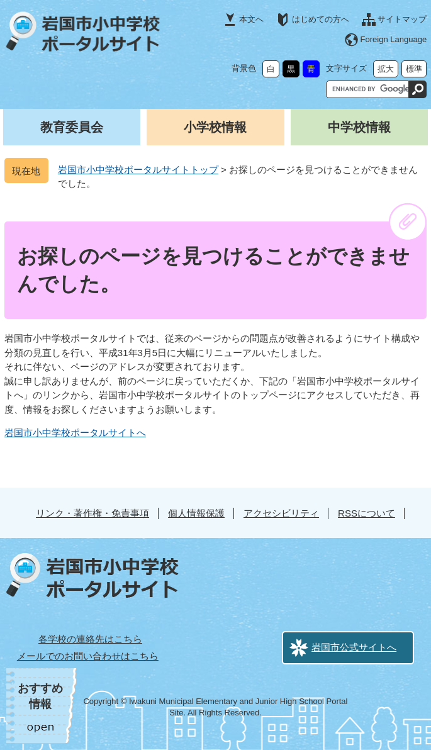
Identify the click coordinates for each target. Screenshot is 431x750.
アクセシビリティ (281, 513)
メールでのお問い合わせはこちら (88, 656)
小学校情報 (215, 127)
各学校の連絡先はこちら (90, 639)
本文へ (251, 19)
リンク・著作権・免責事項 (92, 513)
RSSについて (366, 513)
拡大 (386, 69)
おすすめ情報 (40, 696)
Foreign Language (394, 39)
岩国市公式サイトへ (353, 647)
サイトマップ (402, 19)
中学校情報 (359, 127)
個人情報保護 (196, 513)
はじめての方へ (320, 19)
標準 (414, 69)
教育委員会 (71, 127)
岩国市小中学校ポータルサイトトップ (138, 169)
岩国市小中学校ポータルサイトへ (75, 432)
